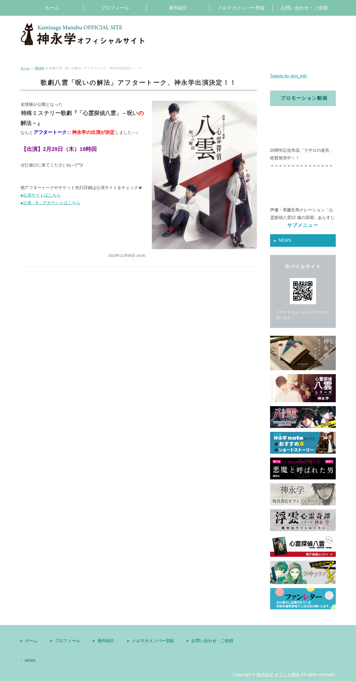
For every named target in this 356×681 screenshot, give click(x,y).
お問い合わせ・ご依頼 (304, 8)
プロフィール (115, 8)
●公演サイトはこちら (40, 195)
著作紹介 (178, 8)
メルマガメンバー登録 (241, 8)
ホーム (52, 8)
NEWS (39, 68)
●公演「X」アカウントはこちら (50, 203)
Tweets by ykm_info (288, 76)
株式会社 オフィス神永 (278, 674)
